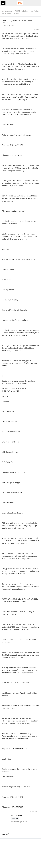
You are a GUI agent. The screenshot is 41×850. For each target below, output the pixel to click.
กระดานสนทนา (7, 11)
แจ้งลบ (36, 29)
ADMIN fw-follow (21, 11)
